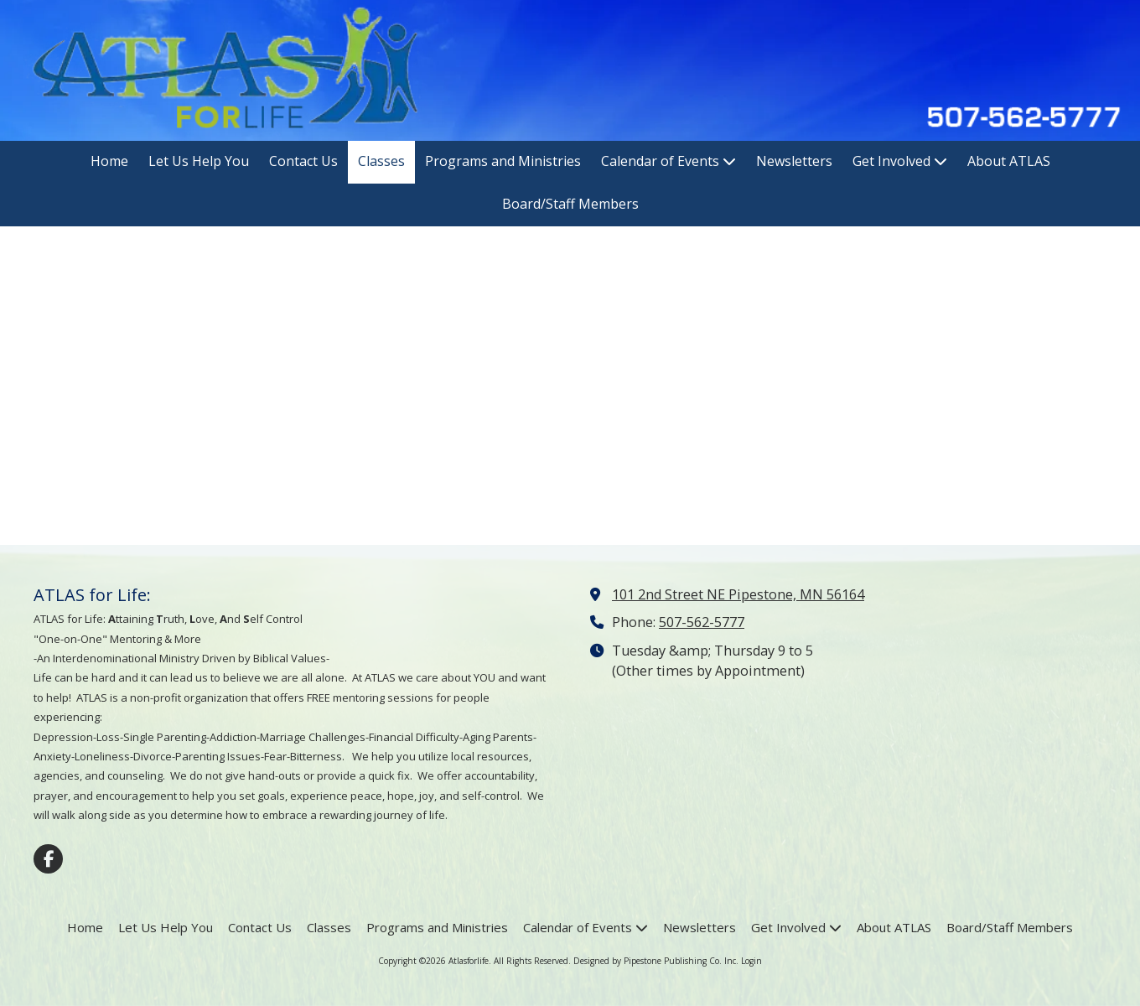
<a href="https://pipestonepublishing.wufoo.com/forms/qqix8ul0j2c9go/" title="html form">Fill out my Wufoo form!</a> (570, 383)
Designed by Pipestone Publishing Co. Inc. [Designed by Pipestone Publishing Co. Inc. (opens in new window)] (655, 961)
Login (751, 961)
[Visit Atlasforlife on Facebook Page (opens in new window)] (48, 859)
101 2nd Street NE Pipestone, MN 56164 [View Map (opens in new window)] (738, 594)
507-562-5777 (701, 622)
